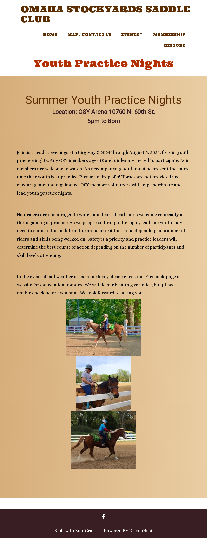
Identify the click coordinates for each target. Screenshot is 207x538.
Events (131, 34)
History (174, 45)
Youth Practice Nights (103, 63)
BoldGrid (84, 530)
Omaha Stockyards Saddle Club (105, 14)
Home (50, 34)
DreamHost (141, 530)
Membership (169, 34)
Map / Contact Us (89, 34)
